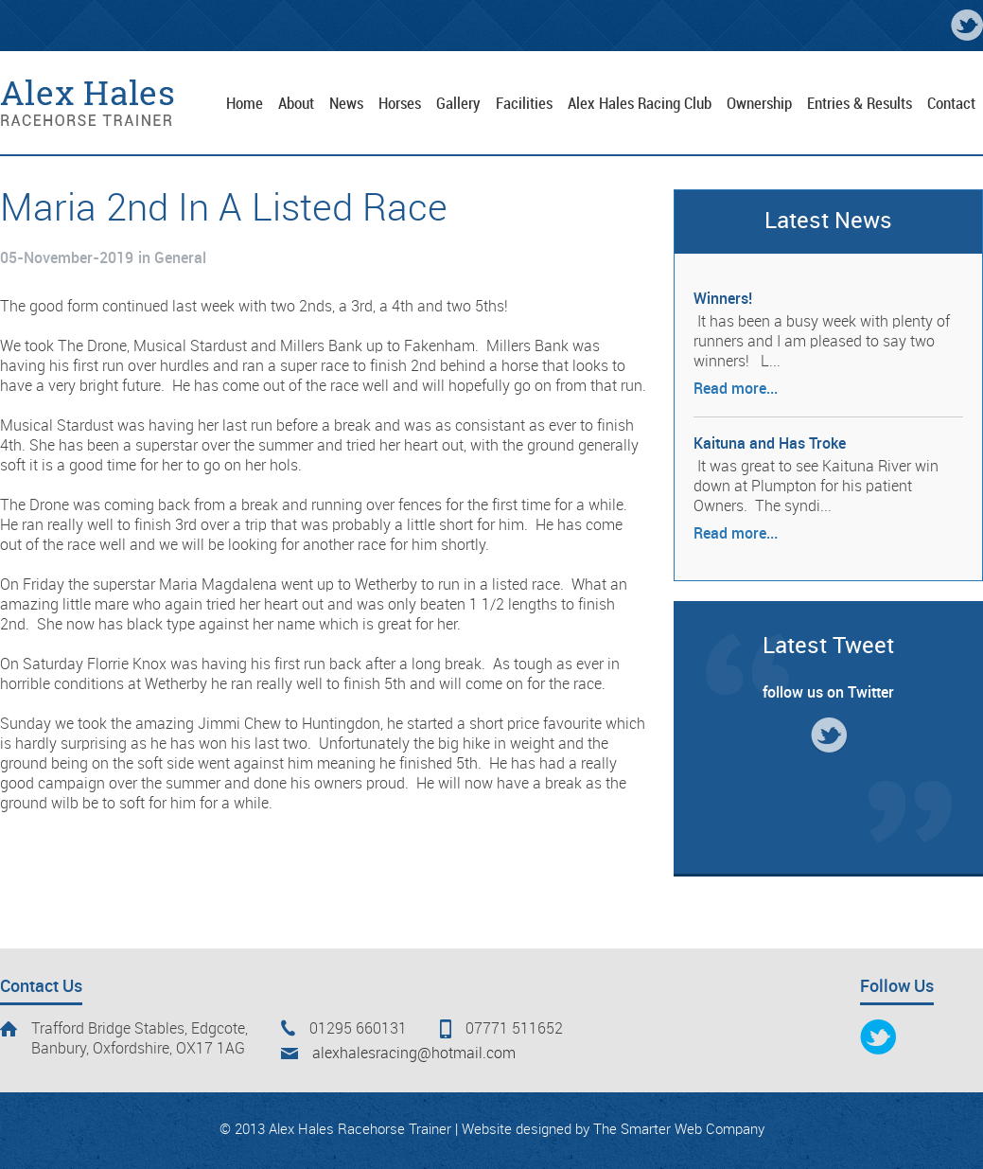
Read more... (735, 389)
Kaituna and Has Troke (769, 444)
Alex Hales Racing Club (639, 104)
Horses (399, 104)
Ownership (759, 104)
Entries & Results (859, 104)
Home (244, 104)
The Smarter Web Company (678, 1130)
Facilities (524, 104)
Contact (951, 104)
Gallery (458, 104)
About (296, 104)
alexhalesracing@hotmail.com (414, 1054)
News (346, 104)
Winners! (722, 300)
